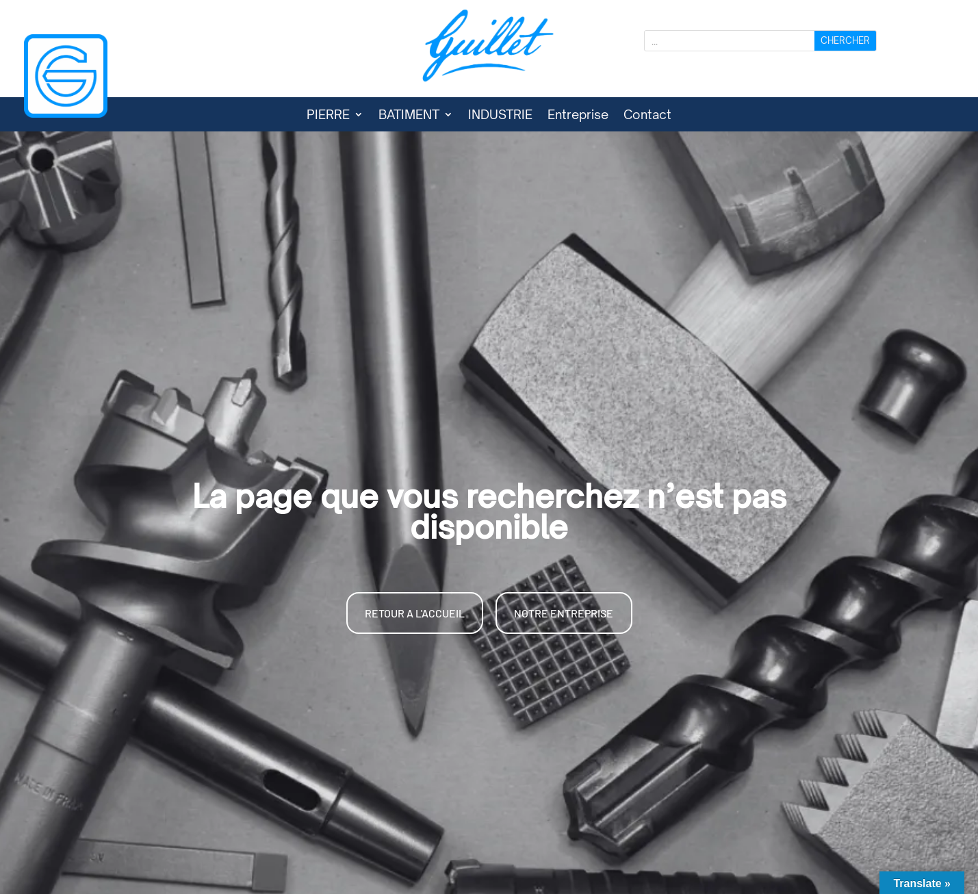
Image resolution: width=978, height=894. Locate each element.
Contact (647, 116)
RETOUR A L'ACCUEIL (415, 613)
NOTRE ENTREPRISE (563, 613)
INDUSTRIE (500, 116)
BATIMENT (408, 116)
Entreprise (578, 116)
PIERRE (328, 116)
